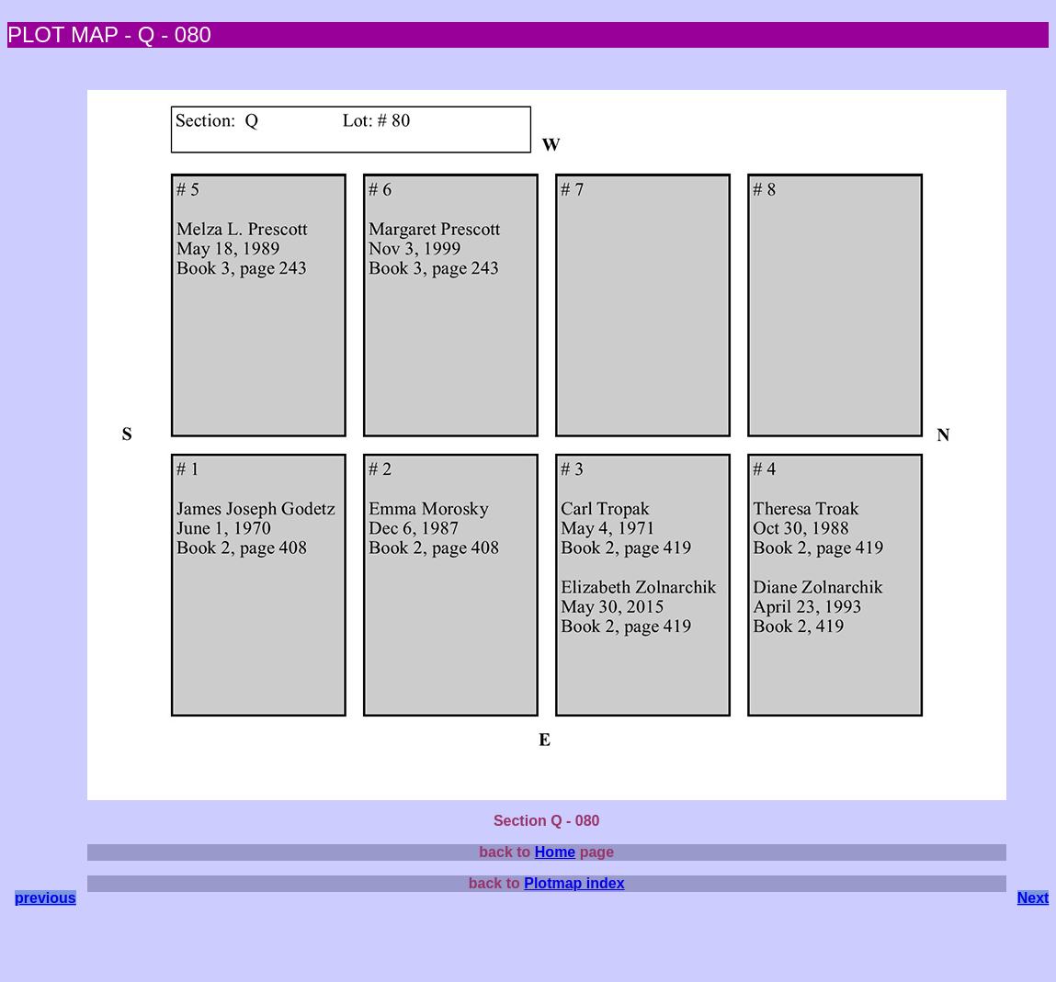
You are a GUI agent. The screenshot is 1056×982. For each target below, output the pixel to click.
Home (555, 852)
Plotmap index (574, 883)
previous (45, 898)
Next (1033, 898)
